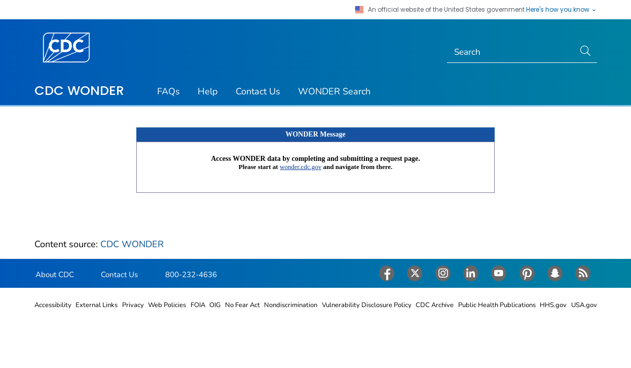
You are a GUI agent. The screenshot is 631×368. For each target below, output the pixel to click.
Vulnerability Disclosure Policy (367, 305)
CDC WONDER (79, 90)
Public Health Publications (497, 305)
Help (208, 91)
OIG (214, 305)
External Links (97, 305)
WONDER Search (334, 91)
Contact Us (258, 91)
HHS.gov (553, 305)
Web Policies (167, 305)
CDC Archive (435, 305)
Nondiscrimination (290, 305)
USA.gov (584, 305)
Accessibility (52, 305)
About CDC (54, 275)
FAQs (168, 91)
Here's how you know (561, 9)
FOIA (198, 305)
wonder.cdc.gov (300, 167)
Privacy (133, 305)
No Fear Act (242, 305)
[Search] (510, 52)
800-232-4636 (191, 275)
